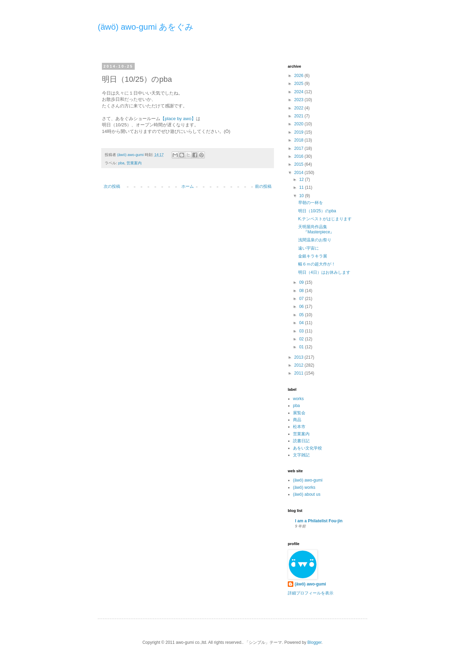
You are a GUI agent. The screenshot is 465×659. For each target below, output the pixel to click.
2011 (299, 373)
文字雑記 (301, 455)
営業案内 (134, 163)
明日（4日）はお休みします (324, 272)
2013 (299, 357)
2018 (299, 140)
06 (302, 306)
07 (302, 298)
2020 (299, 124)
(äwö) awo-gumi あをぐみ (145, 26)
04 (302, 322)
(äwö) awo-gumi (307, 480)
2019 (299, 132)
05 (302, 314)
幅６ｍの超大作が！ (316, 264)
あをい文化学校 (307, 448)
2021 (299, 116)
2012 (299, 365)
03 (302, 331)
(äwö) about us (306, 494)
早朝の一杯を (310, 202)
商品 (297, 419)
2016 (299, 156)
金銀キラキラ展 (312, 256)
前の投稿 (263, 186)
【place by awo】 (178, 118)
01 (302, 347)
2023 (299, 99)
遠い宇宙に (308, 248)
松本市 (299, 426)
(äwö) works (304, 487)
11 (302, 187)
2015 (299, 164)
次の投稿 (112, 186)
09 (302, 282)
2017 (299, 148)
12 (302, 179)
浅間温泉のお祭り (314, 240)
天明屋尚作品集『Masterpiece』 (316, 229)
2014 (299, 172)
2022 (299, 108)
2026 (299, 75)
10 (302, 195)
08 (302, 290)
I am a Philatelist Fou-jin (318, 521)
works (298, 398)
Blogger (314, 642)
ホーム (187, 186)
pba (121, 163)
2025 (299, 83)
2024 (299, 91)
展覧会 (299, 412)
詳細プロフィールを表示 (310, 593)
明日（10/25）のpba (317, 211)
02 (302, 339)
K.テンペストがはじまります (325, 218)
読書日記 (301, 440)
